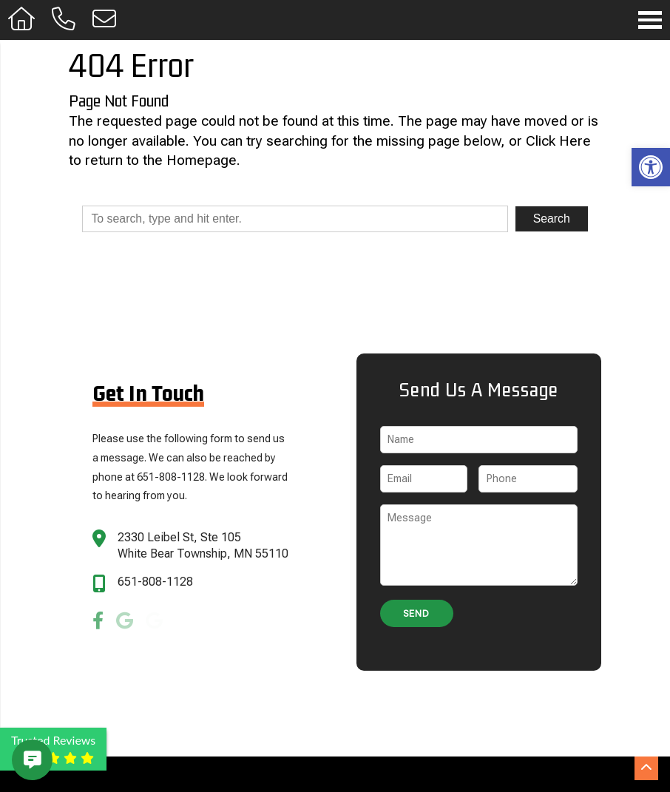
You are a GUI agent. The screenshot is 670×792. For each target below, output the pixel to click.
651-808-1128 (155, 582)
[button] (651, 167)
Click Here (558, 140)
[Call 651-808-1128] (64, 19)
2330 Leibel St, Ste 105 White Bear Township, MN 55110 (203, 545)
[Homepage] (22, 19)
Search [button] (551, 218)
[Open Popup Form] (104, 19)
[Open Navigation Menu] (650, 20)
